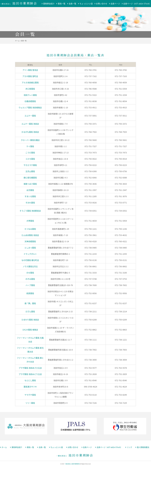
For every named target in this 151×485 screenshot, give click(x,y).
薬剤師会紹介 (49, 3)
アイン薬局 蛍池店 (30, 70)
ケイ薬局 (30, 146)
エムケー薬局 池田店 (30, 123)
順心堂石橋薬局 (30, 177)
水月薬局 (30, 190)
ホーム (4, 447)
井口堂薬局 (30, 88)
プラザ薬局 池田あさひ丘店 (30, 367)
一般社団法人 (18, 4)
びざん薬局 (30, 311)
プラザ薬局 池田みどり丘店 (30, 374)
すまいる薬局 (30, 196)
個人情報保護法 (143, 447)
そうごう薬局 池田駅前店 (30, 210)
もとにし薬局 (30, 380)
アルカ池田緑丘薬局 (30, 82)
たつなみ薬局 (30, 228)
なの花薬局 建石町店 (30, 260)
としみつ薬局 (30, 247)
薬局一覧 (61, 3)
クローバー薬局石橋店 (30, 140)
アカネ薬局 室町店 (30, 76)
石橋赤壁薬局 (30, 101)
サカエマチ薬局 (30, 165)
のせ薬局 (30, 272)
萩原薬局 (30, 293)
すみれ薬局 (30, 202)
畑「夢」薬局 (30, 303)
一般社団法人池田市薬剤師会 (72, 464)
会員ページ (115, 3)
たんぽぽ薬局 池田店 (30, 235)
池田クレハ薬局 (30, 95)
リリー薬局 (30, 402)
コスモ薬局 (30, 158)
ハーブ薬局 (30, 285)
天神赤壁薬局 (30, 241)
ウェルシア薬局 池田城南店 (30, 107)
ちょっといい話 (86, 3)
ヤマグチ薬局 (30, 394)
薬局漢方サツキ (30, 386)
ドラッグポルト (30, 253)
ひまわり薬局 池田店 (30, 319)
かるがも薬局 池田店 (30, 131)
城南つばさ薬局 (30, 183)
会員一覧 (72, 3)
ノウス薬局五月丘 (30, 266)
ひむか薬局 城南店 (30, 329)
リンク (129, 447)
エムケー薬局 (30, 115)
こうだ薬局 (30, 152)
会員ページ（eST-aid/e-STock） (137, 3)
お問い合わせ (101, 3)
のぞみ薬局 (30, 278)
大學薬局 (30, 220)
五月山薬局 (30, 171)
